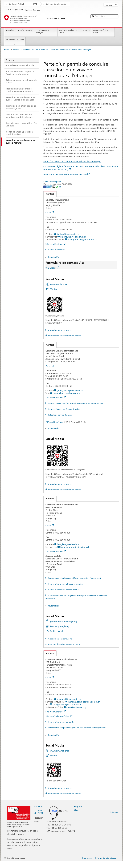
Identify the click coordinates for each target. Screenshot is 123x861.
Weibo (53, 289)
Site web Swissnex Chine (58, 716)
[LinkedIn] (51, 186)
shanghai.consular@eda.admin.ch (84, 701)
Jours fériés (53, 257)
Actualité (10, 33)
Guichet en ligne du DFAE (38, 809)
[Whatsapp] (57, 186)
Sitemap (114, 812)
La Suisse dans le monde (56, 4)
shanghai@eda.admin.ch (69, 699)
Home (6, 50)
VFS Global (52, 268)
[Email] (60, 186)
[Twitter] (47, 186)
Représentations (25, 33)
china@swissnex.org (76, 707)
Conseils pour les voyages (45, 33)
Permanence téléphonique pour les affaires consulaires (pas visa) (77, 727)
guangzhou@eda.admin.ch (70, 390)
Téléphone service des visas (60, 415)
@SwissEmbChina (58, 284)
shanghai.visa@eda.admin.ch (67, 704)
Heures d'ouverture (57, 249)
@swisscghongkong (59, 626)
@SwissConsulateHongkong (63, 621)
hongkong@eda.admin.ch (69, 544)
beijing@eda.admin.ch (68, 234)
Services (86, 33)
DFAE (35, 4)
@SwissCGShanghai (59, 750)
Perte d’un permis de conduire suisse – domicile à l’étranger (72, 161)
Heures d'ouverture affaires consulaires (65, 584)
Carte (49, 212)
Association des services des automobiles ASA (66, 174)
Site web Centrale (55, 244)
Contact (49, 194)
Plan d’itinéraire (67, 422)
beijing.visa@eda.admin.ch (73, 236)
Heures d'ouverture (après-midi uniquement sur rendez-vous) (75, 403)
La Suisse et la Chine (14, 42)
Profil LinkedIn (57, 631)
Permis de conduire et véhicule (35, 50)
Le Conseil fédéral (16, 4)
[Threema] (54, 186)
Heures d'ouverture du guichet (61, 722)
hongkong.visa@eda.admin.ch (75, 547)
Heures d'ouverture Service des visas (64, 409)
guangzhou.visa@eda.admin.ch (68, 393)
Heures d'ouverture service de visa (63, 589)
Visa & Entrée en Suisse (103, 33)
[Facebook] (44, 186)
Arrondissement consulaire (60, 330)
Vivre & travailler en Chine (69, 33)
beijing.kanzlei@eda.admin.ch (82, 239)
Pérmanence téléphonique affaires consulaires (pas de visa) (74, 578)
